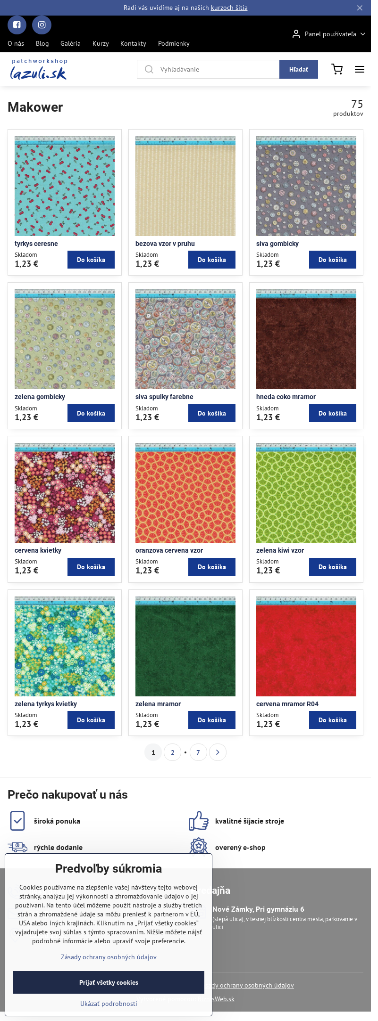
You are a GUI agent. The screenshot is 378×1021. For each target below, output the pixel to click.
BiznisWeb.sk (216, 999)
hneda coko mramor (286, 396)
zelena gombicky (40, 396)
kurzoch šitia (229, 7)
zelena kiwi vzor (280, 550)
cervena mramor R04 (287, 704)
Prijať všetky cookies (108, 992)
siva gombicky (277, 243)
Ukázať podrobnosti (108, 1013)
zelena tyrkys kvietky (46, 704)
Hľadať (298, 69)
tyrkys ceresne (36, 243)
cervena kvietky (38, 550)
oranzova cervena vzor (169, 550)
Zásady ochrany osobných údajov (246, 985)
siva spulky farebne (164, 396)
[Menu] (359, 69)
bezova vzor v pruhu (165, 243)
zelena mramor (158, 704)
